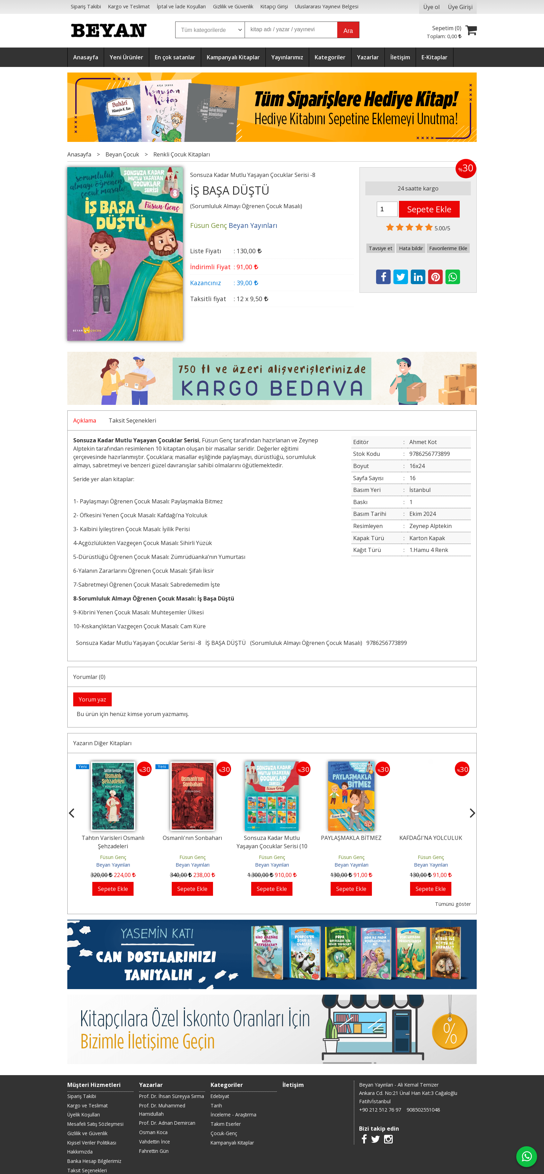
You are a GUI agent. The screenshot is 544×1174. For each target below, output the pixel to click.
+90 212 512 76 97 (380, 1109)
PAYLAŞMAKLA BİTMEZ (351, 838)
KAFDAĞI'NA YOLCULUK (430, 838)
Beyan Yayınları (113, 864)
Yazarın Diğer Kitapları (102, 743)
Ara (348, 30)
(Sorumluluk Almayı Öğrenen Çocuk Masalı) (306, 643)
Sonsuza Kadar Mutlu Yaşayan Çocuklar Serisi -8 (138, 643)
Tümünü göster (453, 904)
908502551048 (423, 1109)
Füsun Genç (113, 857)
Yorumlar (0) (89, 677)
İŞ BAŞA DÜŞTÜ (225, 643)
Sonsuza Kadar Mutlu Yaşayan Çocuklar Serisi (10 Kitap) (272, 846)
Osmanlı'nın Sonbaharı (192, 838)
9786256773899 (386, 643)
